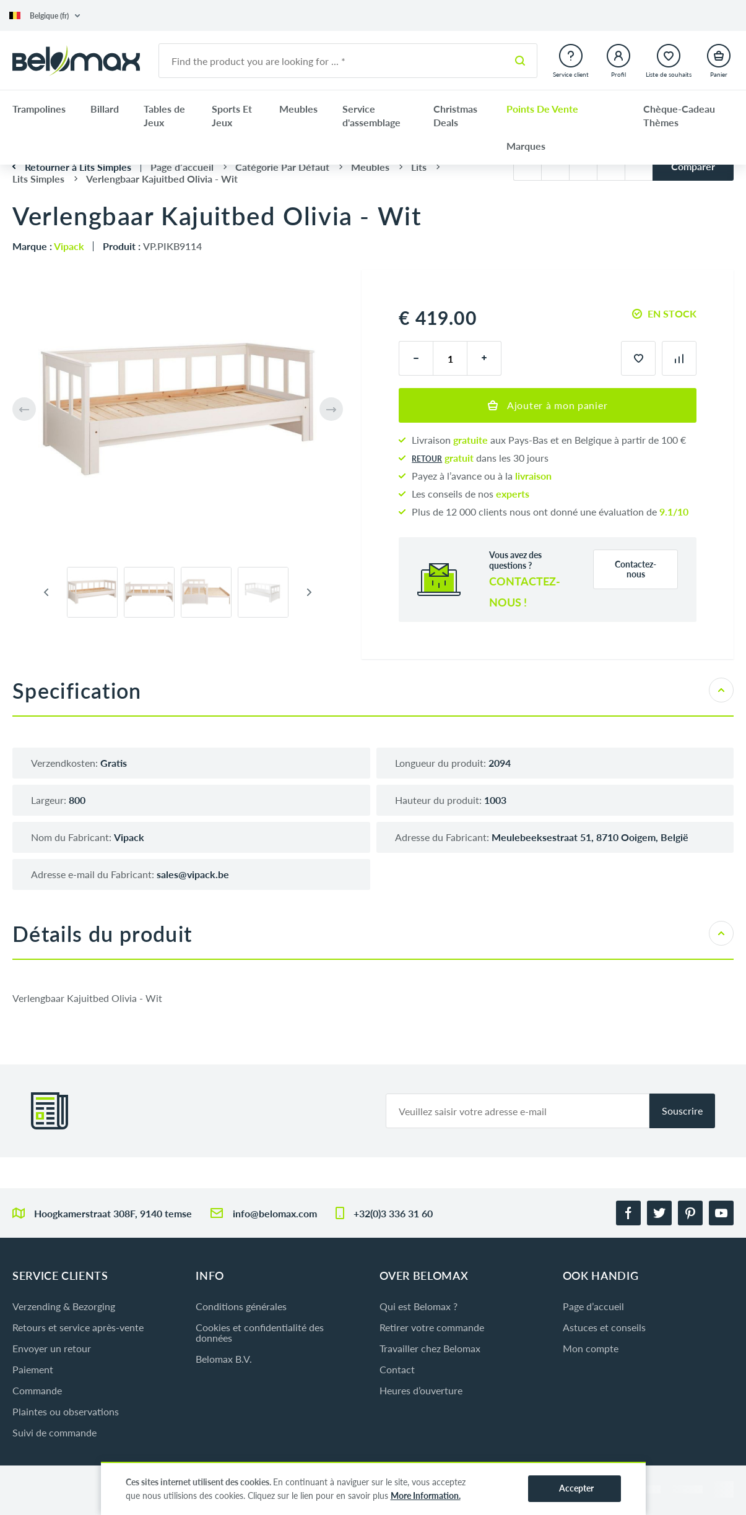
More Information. (426, 1495)
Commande (37, 1390)
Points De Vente (542, 108)
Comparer (693, 166)
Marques (525, 146)
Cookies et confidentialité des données (260, 1332)
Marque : (48, 246)
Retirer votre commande (432, 1327)
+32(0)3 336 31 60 (393, 1213)
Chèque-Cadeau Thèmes (679, 115)
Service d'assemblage (371, 115)
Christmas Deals (455, 115)
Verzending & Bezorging (63, 1306)
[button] (44, 15)
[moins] (416, 358)
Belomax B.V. (224, 1358)
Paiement (32, 1369)
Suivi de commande (54, 1432)
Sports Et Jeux (232, 115)
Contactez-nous (635, 569)
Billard (104, 108)
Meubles (298, 108)
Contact (397, 1369)
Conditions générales (241, 1306)
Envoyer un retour (51, 1348)
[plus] (484, 358)
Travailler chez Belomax (430, 1348)
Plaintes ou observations (65, 1411)
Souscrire (682, 1110)
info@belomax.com (275, 1213)
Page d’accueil (593, 1306)
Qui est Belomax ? (419, 1306)
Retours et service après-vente (78, 1327)
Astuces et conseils (604, 1327)
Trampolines (39, 108)
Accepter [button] (576, 1488)
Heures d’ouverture (421, 1390)
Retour (427, 459)
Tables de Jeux (164, 115)
